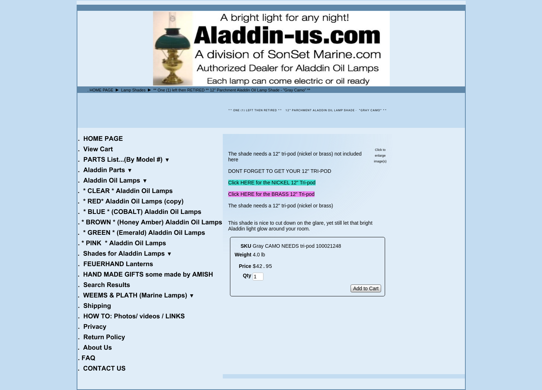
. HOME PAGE (100, 90)
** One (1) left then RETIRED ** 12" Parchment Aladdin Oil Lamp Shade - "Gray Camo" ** (231, 90)
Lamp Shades (133, 90)
